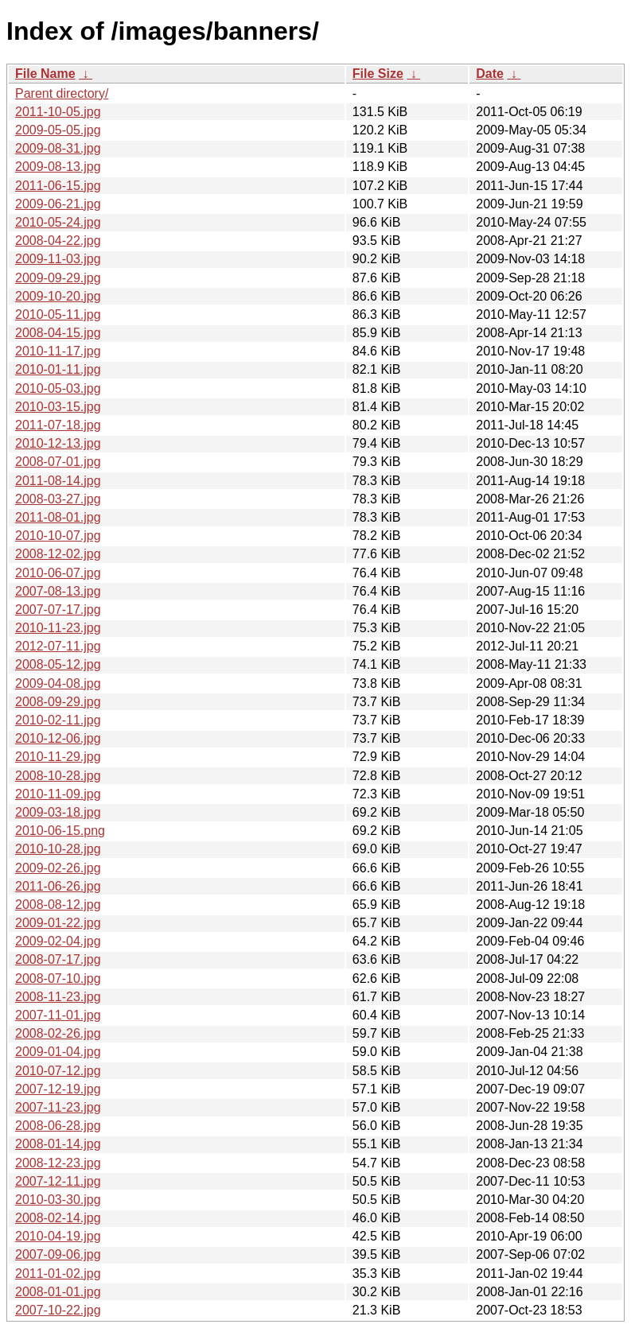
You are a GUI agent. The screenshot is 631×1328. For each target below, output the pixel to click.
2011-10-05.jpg (58, 111)
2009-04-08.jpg (58, 683)
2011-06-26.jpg (58, 886)
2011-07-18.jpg (58, 425)
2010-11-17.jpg (58, 351)
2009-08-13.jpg (58, 166)
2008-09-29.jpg (58, 702)
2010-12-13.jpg (58, 443)
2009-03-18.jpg (58, 812)
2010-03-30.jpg (58, 1199)
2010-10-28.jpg (58, 849)
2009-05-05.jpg (58, 130)
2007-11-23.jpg (58, 1107)
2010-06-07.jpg (58, 573)
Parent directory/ (61, 93)
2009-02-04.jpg (58, 941)
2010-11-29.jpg (58, 756)
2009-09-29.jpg (58, 278)
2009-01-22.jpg (58, 923)
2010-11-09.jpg (58, 794)
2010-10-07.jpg (58, 535)
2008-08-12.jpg (58, 904)
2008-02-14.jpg (58, 1218)
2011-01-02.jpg (58, 1273)
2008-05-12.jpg (58, 664)
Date (490, 73)
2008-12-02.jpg (58, 554)
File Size (378, 73)
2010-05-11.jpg (58, 314)
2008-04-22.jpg (58, 240)
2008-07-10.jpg (58, 978)
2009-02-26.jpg (58, 868)
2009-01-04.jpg (58, 1051)
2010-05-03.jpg (58, 388)
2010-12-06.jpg (58, 738)
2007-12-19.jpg (58, 1089)
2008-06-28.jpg (58, 1125)
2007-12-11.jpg (58, 1181)
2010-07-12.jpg (58, 1071)
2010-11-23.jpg (58, 628)
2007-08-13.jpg (58, 591)
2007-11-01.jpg (58, 1015)
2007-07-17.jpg (58, 609)
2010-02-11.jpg (58, 720)
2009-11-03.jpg (58, 259)
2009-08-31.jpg (58, 148)
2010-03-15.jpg (58, 407)
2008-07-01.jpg (58, 461)
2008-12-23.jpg (58, 1163)
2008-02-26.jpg (58, 1033)
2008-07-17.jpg (58, 959)
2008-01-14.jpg (58, 1144)
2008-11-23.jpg (58, 997)
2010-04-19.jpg (58, 1236)
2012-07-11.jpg (58, 646)
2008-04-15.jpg (58, 333)
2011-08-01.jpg (58, 517)
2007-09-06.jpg (58, 1254)
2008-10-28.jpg (58, 775)
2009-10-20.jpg (58, 296)
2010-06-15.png (60, 830)
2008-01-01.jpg (58, 1292)
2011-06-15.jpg (58, 185)
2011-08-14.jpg (58, 480)
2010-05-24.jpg (58, 222)
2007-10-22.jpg (58, 1310)
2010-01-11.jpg (58, 369)
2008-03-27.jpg (58, 499)
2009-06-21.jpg (58, 204)
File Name (45, 73)
